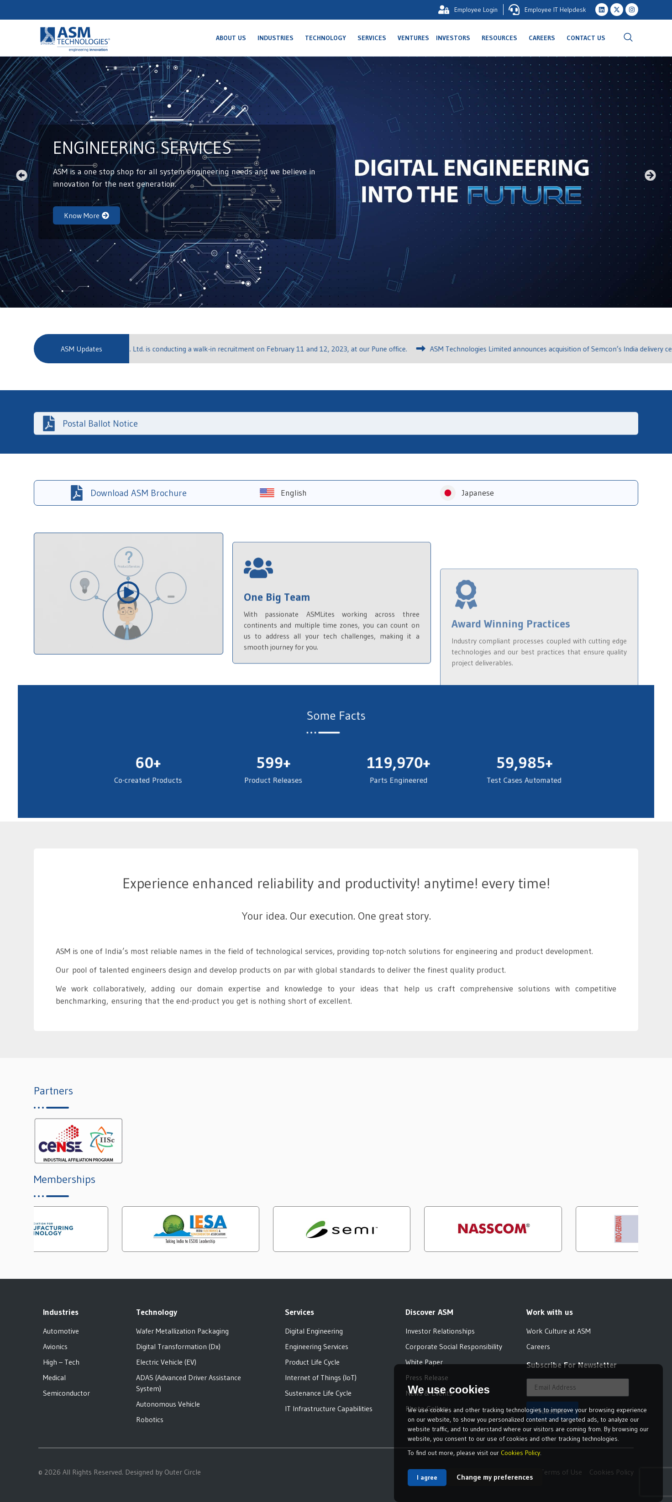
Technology (328, 37)
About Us (233, 37)
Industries (277, 37)
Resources (502, 37)
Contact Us (586, 38)
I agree (427, 1477)
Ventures (413, 38)
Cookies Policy (520, 1453)
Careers (544, 37)
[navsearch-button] (628, 38)
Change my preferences (495, 1476)
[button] (21, 175)
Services (374, 37)
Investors (455, 37)
